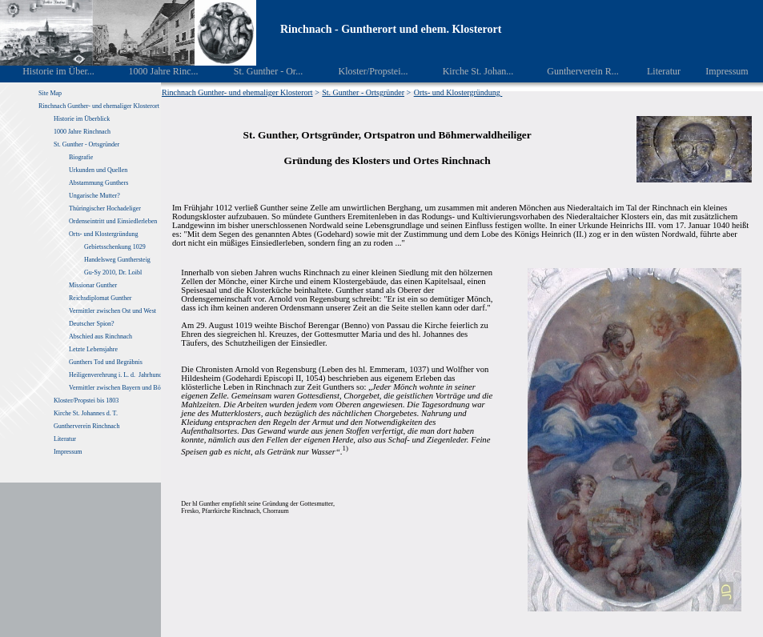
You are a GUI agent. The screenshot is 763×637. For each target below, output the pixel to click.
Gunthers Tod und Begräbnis (106, 362)
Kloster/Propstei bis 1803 (86, 400)
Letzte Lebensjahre (94, 349)
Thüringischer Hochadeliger (105, 208)
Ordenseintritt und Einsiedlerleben (113, 221)
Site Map (50, 93)
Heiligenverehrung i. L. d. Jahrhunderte (120, 375)
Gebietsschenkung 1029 (115, 246)
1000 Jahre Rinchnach (82, 131)
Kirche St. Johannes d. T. (86, 413)
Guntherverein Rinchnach (86, 426)
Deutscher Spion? (91, 323)
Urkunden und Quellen (98, 170)
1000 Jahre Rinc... (152, 71)
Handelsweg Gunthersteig (118, 259)
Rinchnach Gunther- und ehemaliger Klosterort (98, 106)
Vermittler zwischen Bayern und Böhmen (122, 387)
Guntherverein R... (572, 71)
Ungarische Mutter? (94, 195)
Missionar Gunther (93, 285)
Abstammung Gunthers (98, 182)
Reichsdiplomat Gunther (100, 298)
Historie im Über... (47, 71)
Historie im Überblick (82, 118)
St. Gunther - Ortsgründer (86, 144)
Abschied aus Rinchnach (100, 336)
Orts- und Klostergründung (104, 234)
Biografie (81, 157)
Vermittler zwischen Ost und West (112, 310)
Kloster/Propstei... (361, 71)
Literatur (655, 71)
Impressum (718, 71)
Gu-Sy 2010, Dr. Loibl (113, 272)
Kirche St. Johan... (466, 71)
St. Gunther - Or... (257, 71)
